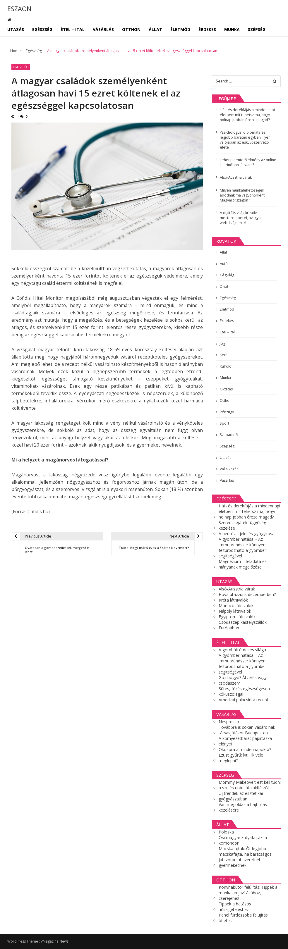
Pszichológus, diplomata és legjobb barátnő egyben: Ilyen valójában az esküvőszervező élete (245, 140)
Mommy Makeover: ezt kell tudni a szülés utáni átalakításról (250, 784)
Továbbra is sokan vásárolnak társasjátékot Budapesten (247, 730)
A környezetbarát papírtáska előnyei (245, 741)
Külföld (226, 366)
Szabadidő (229, 434)
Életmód (180, 29)
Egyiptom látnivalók (237, 616)
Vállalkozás (229, 468)
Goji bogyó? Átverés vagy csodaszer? (243, 680)
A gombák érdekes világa (242, 649)
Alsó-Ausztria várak (236, 177)
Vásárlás (103, 29)
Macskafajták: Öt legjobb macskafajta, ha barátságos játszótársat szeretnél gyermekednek (245, 857)
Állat (155, 29)
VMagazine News (54, 941)
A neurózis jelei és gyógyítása (247, 533)
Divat (224, 286)
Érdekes (207, 29)
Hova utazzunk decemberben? (247, 594)
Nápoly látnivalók (235, 611)
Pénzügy (227, 411)
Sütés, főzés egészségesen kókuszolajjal (244, 691)
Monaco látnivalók (236, 605)
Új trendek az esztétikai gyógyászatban (241, 796)
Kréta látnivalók (233, 600)
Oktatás (226, 389)
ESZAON (19, 8)
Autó (224, 263)
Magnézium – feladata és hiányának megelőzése (243, 564)
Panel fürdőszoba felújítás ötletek (243, 917)
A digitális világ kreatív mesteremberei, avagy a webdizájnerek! (240, 217)
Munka (232, 29)
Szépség (256, 29)
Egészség (42, 29)
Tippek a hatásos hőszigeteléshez (235, 906)
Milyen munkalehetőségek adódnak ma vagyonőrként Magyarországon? (242, 195)
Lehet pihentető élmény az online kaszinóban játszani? (248, 162)
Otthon (131, 29)
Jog (222, 343)
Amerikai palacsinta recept (243, 699)
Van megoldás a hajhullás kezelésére (243, 807)
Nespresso (229, 721)
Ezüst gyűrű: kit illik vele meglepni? (241, 757)
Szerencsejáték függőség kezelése (242, 525)
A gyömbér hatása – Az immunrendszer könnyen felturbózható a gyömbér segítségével (242, 547)
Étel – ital (73, 29)
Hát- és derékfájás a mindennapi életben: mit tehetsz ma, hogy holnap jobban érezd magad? (247, 114)
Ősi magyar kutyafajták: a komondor (243, 840)
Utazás (15, 29)
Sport (224, 423)
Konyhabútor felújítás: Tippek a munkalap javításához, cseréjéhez (248, 892)
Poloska (226, 832)
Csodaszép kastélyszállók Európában (243, 625)
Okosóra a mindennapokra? (245, 749)
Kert (223, 354)
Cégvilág (227, 275)
